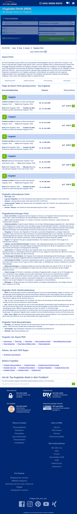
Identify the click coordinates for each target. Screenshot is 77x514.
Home (14, 48)
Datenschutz (56, 463)
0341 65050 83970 (52, 3)
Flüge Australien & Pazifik (42, 341)
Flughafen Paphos (29, 365)
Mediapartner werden (19, 478)
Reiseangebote (19, 427)
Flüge (20, 48)
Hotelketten (19, 443)
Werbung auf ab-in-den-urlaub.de (19, 484)
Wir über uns (56, 448)
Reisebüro (19, 430)
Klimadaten (19, 433)
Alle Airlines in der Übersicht (12, 355)
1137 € (68, 165)
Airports (27, 48)
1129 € (68, 145)
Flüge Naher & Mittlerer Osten (27, 344)
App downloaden (19, 437)
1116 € (68, 106)
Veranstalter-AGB (56, 457)
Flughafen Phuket (23, 370)
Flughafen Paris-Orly (10, 368)
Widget (19, 487)
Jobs (57, 451)
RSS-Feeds (57, 430)
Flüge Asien (18, 341)
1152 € (68, 184)
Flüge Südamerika (9, 344)
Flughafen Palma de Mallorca (12, 365)
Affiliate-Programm (19, 481)
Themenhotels (19, 440)
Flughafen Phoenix (9, 370)
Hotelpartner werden (19, 490)
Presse (57, 454)
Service (57, 427)
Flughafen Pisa (36, 370)
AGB (57, 460)
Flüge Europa (8, 341)
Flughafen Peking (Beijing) (27, 368)
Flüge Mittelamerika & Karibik (62, 341)
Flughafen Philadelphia (45, 368)
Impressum (56, 466)
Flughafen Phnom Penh (62, 368)
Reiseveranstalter (56, 437)
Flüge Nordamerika (44, 344)
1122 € (68, 125)
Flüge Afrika (28, 341)
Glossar (56, 433)
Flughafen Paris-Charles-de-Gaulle (48, 365)
